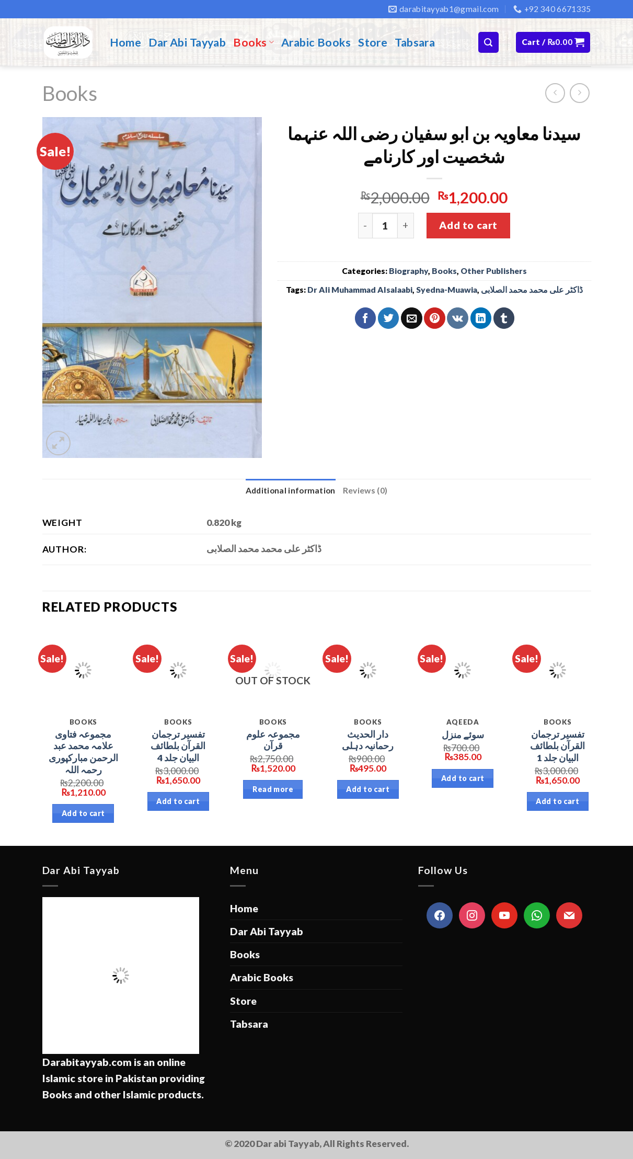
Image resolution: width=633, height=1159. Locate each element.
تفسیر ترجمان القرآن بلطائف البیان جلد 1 (557, 746)
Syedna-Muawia (446, 289)
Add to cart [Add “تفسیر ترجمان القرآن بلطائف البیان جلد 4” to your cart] (178, 801)
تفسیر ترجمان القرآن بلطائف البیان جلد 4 (178, 746)
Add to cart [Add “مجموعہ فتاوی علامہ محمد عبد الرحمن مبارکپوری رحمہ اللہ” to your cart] (83, 813)
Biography (408, 271)
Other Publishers (494, 271)
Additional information (291, 490)
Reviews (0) (365, 490)
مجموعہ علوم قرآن (273, 740)
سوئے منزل (463, 734)
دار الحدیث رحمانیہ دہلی (368, 740)
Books (253, 42)
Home (126, 42)
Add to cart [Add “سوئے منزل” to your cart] (463, 778)
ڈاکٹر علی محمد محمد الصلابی (532, 289)
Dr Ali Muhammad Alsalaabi (359, 289)
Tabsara (415, 42)
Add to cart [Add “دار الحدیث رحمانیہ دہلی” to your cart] (367, 789)
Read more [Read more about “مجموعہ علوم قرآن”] (272, 789)
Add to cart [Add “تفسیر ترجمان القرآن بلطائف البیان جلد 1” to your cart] (557, 801)
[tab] (291, 490)
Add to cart (468, 225)
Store (372, 42)
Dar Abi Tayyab (187, 42)
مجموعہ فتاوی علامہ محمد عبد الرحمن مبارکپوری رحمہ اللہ (83, 752)
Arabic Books (316, 42)
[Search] (488, 42)
